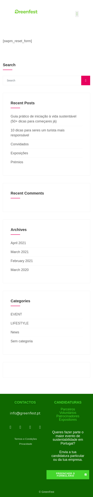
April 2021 (18, 243)
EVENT (16, 314)
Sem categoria (22, 341)
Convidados (20, 144)
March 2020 (20, 270)
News (15, 332)
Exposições (19, 153)
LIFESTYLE (20, 323)
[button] (77, 14)
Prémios (17, 162)
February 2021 (22, 261)
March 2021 (20, 252)
